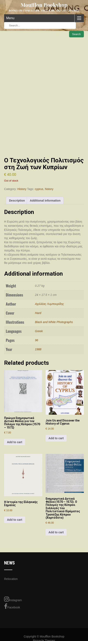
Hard (38, 313)
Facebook (12, 606)
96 (36, 340)
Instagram (13, 599)
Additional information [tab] (45, 200)
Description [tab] (17, 200)
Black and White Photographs (54, 322)
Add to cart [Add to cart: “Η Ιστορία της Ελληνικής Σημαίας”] (14, 519)
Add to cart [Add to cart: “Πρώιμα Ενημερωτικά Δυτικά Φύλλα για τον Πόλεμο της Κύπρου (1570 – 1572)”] (14, 442)
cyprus (39, 189)
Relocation (11, 579)
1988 (38, 349)
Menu (10, 18)
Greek (39, 331)
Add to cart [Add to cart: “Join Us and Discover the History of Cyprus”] (56, 438)
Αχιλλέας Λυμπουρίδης (49, 304)
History (22, 189)
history (49, 189)
